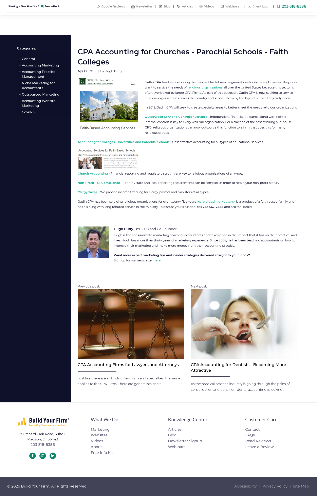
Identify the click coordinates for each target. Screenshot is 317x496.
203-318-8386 (43, 444)
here (157, 260)
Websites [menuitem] (151, 24)
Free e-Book (54, 6)
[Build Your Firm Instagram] (42, 456)
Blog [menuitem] (167, 6)
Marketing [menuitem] (180, 24)
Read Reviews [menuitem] (258, 441)
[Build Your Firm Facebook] (32, 456)
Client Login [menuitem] (262, 6)
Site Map (301, 486)
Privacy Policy (274, 486)
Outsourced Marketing (40, 94)
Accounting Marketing (40, 65)
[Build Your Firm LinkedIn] (53, 456)
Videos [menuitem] (209, 6)
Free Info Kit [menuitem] (294, 24)
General (28, 59)
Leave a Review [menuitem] (259, 447)
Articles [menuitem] (187, 6)
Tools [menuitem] (205, 24)
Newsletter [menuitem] (144, 6)
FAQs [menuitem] (250, 435)
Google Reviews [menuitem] (113, 6)
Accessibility (245, 486)
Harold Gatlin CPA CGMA (216, 201)
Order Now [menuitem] (255, 24)
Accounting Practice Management (39, 74)
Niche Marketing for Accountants (38, 85)
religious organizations (205, 87)
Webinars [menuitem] (232, 6)
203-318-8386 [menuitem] (294, 6)
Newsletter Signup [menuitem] (185, 441)
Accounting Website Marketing (38, 103)
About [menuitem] (226, 24)
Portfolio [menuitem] (125, 24)
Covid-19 (29, 112)
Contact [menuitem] (252, 429)
